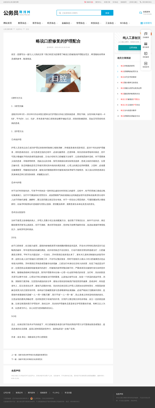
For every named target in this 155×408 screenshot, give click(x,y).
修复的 (130, 99)
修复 (63, 157)
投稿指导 (124, 2)
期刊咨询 (31, 393)
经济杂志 (51, 23)
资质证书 (19, 393)
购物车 (90, 2)
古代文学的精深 (128, 77)
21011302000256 (48, 398)
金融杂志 (66, 23)
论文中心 (19, 29)
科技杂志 (95, 23)
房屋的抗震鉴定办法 (130, 116)
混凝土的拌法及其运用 (131, 88)
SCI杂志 (115, 2)
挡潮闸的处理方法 (129, 71)
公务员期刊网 (7, 29)
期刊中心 (98, 2)
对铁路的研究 (128, 66)
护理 (19, 183)
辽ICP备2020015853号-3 (20, 398)
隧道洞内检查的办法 (130, 94)
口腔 (44, 114)
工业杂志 (109, 23)
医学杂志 (37, 23)
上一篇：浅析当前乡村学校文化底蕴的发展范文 (29, 355)
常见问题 (68, 393)
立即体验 (133, 48)
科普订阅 (107, 2)
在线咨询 (147, 13)
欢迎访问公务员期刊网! (11, 2)
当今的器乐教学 (128, 110)
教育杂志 (22, 23)
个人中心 (55, 393)
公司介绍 (6, 393)
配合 (59, 204)
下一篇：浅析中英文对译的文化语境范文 (26, 359)
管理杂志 (80, 23)
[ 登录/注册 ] (133, 2)
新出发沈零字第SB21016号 (26, 401)
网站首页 (7, 23)
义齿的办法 (130, 105)
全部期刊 (147, 23)
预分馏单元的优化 (129, 83)
